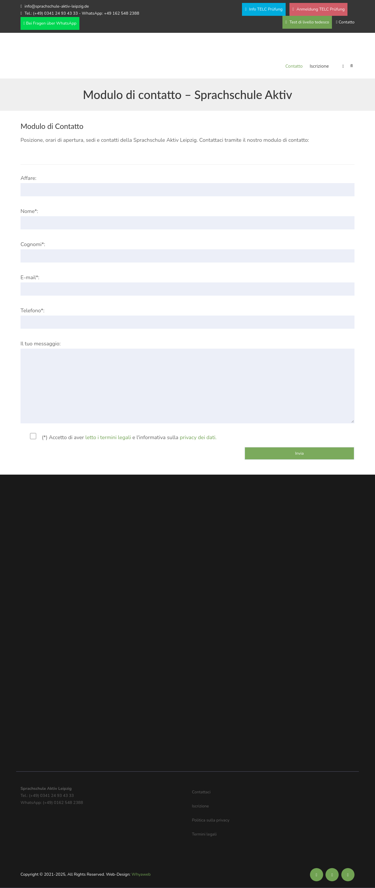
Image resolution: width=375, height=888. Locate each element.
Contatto (346, 22)
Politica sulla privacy (210, 820)
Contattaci (201, 792)
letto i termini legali (108, 437)
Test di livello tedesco (307, 22)
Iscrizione (319, 66)
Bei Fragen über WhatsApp (49, 23)
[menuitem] (339, 66)
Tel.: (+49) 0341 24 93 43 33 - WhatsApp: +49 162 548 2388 (82, 13)
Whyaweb (141, 874)
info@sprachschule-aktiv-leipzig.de (57, 6)
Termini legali (204, 834)
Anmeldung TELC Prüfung (318, 9)
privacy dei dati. (198, 437)
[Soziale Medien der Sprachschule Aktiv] (316, 875)
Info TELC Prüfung (263, 9)
